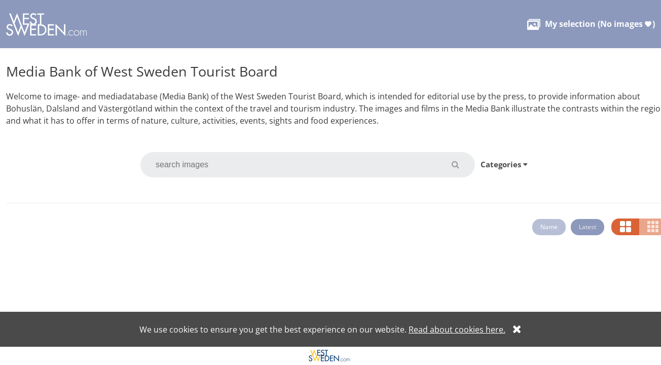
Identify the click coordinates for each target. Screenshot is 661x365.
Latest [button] (587, 227)
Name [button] (549, 227)
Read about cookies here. (457, 329)
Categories (504, 164)
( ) (591, 23)
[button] (461, 164)
